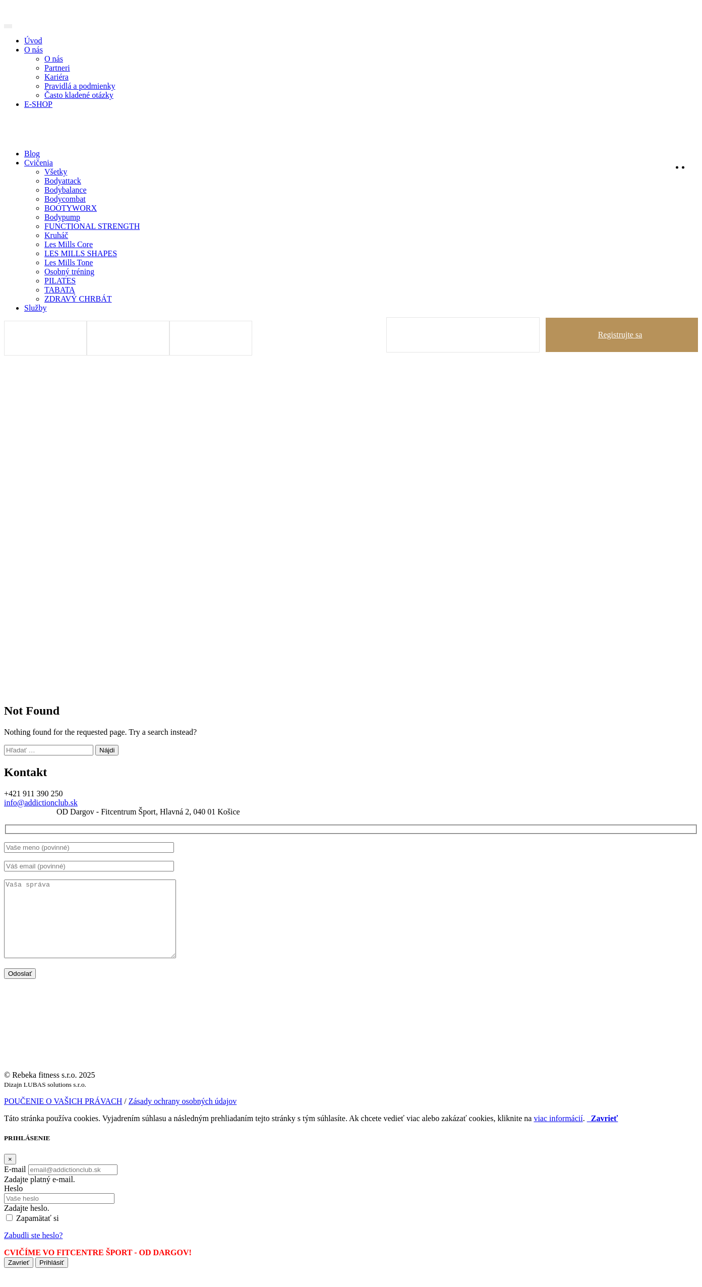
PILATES (60, 280)
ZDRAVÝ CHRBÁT (78, 299)
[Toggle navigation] (8, 26)
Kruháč (56, 235)
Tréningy (47, 338)
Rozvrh (212, 338)
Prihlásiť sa (464, 334)
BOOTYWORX (70, 208)
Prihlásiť (51, 1277)
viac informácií (558, 1133)
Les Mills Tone (68, 262)
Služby (35, 308)
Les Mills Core (68, 244)
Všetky (55, 171)
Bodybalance (65, 190)
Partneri (57, 68)
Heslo (13, 1203)
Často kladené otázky (78, 95)
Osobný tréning (69, 271)
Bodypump (62, 217)
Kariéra (56, 77)
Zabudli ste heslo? (33, 1250)
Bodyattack (62, 181)
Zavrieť (18, 1277)
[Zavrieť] (10, 1174)
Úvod (33, 40)
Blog (32, 153)
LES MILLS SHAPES (80, 253)
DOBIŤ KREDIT (130, 338)
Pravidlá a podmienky (79, 86)
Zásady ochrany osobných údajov (183, 1116)
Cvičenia (38, 162)
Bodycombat (65, 199)
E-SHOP (38, 104)
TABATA (59, 289)
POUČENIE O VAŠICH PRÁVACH (63, 1116)
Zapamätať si (37, 1233)
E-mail (15, 1184)
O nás (33, 49)
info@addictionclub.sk (41, 802)
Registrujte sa (620, 334)
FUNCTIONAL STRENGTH (92, 226)
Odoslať (20, 988)
